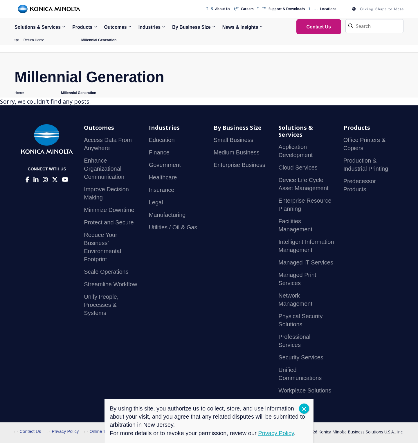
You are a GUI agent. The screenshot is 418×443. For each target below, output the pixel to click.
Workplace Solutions (304, 390)
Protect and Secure (109, 222)
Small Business (233, 140)
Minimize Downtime (109, 210)
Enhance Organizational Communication (104, 168)
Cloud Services (298, 167)
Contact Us (28, 431)
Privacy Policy (63, 431)
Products (82, 27)
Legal (156, 202)
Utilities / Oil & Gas (173, 227)
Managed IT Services (305, 262)
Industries (149, 27)
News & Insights (240, 27)
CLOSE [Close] (304, 409)
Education (162, 140)
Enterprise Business (239, 165)
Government (165, 165)
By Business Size (191, 27)
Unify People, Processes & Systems (101, 304)
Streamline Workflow (110, 284)
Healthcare (163, 177)
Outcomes (115, 27)
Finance (159, 152)
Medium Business (237, 152)
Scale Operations (106, 272)
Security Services (300, 357)
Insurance (161, 190)
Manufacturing (167, 215)
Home (19, 93)
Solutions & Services (38, 27)
